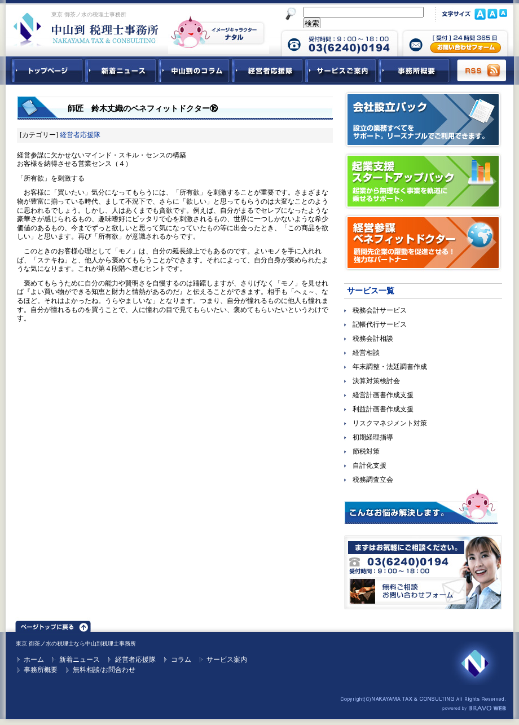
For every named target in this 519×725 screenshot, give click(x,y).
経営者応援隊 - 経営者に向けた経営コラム (267, 70)
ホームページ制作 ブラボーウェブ (474, 708)
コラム (181, 660)
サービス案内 (226, 660)
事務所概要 (414, 70)
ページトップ (53, 624)
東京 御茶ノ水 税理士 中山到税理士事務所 (86, 29)
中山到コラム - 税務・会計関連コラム (194, 70)
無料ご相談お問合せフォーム (423, 572)
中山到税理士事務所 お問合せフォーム (455, 42)
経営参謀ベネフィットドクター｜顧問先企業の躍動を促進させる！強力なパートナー (423, 242)
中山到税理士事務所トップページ (45, 70)
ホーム (34, 660)
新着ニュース (120, 70)
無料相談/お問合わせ (104, 670)
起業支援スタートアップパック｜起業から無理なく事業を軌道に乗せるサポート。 (423, 181)
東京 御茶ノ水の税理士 (45, 643)
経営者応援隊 (80, 135)
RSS (482, 70)
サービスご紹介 (340, 70)
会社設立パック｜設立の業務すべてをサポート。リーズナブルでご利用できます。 (423, 119)
